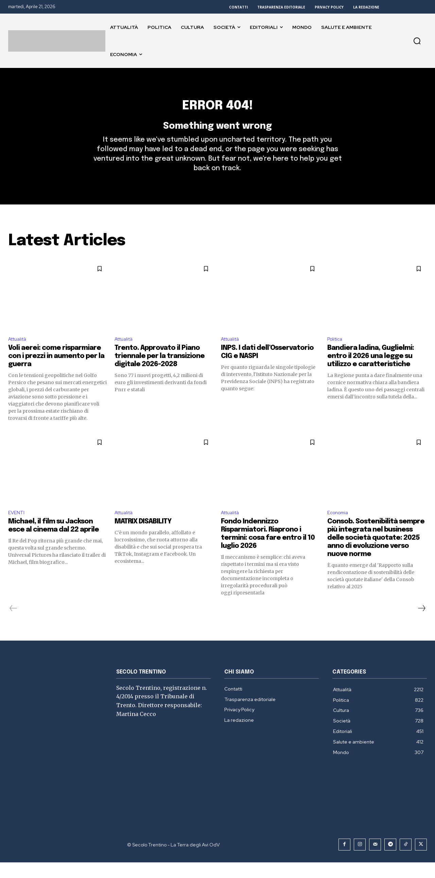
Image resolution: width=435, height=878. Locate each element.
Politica (336, 352)
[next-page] (421, 624)
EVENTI (17, 527)
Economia (339, 527)
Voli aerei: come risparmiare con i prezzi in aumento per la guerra (56, 370)
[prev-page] (13, 624)
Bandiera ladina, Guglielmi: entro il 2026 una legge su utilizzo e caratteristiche (370, 370)
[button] (417, 41)
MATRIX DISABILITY (143, 537)
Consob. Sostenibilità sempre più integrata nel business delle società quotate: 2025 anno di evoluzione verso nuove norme (375, 553)
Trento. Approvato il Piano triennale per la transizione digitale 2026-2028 (160, 370)
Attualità (19, 352)
